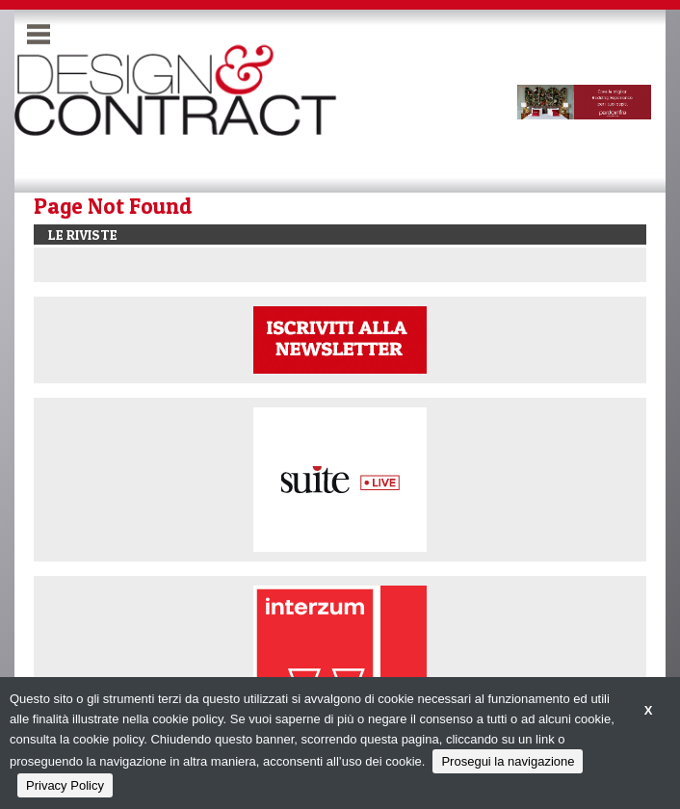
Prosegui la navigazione (507, 761)
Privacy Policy (65, 785)
